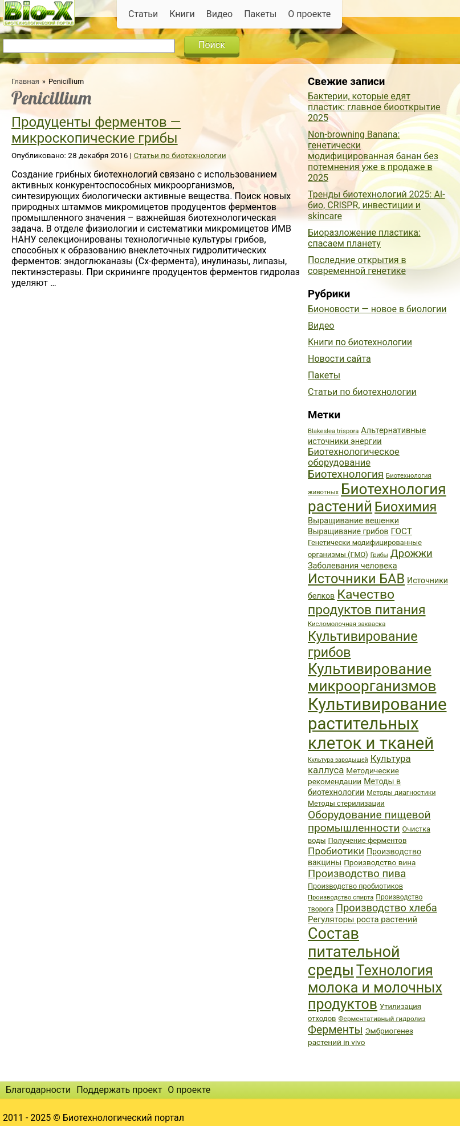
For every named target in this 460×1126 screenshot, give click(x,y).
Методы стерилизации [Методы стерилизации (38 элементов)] (346, 803)
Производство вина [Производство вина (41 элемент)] (380, 862)
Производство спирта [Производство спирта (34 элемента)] (340, 897)
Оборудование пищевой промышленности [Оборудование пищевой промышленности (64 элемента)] (369, 821)
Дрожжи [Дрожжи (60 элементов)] (411, 553)
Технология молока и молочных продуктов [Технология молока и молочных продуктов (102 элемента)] (375, 987)
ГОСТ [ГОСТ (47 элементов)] (401, 531)
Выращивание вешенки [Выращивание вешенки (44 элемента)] (353, 521)
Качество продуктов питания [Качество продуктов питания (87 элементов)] (367, 602)
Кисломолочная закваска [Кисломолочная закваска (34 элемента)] (346, 624)
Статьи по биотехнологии (180, 155)
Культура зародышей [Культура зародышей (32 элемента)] (338, 760)
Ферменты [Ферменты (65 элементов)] (335, 1029)
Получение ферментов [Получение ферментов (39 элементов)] (367, 840)
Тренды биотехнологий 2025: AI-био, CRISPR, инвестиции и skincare (376, 205)
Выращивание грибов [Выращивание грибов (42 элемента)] (348, 531)
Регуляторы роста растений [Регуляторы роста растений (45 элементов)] (362, 919)
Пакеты (260, 14)
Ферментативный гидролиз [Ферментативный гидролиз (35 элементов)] (381, 1019)
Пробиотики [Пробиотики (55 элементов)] (336, 851)
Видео (219, 14)
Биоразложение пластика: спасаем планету (364, 238)
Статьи (143, 14)
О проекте (309, 14)
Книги (182, 14)
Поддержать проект (119, 1089)
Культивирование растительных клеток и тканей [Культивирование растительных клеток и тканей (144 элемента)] (377, 724)
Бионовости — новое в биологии (377, 309)
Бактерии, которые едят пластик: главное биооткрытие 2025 (374, 107)
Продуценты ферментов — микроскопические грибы (96, 130)
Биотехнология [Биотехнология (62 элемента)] (346, 474)
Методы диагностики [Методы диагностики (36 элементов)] (401, 793)
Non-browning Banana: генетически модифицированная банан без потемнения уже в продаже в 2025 (373, 156)
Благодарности (38, 1089)
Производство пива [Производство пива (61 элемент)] (357, 873)
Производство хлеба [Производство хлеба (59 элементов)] (386, 908)
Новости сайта (339, 358)
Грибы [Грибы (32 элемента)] (379, 555)
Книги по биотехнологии (360, 342)
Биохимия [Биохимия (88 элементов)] (405, 507)
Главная (25, 81)
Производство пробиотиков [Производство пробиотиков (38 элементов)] (355, 886)
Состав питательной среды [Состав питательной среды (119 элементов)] (354, 952)
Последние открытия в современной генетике (357, 265)
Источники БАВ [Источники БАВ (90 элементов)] (356, 579)
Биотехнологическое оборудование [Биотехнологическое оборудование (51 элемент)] (354, 457)
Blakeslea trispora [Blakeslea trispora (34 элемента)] (333, 431)
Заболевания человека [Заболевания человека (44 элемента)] (352, 566)
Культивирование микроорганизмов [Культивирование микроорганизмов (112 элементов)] (372, 677)
